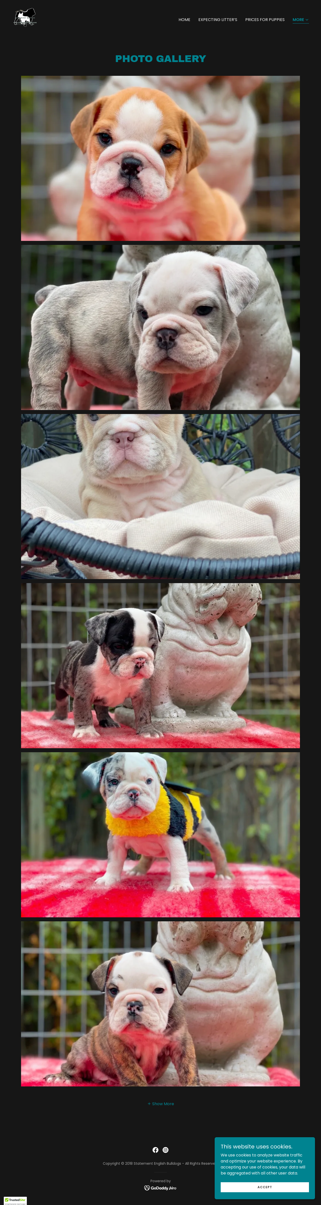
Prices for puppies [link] (265, 20)
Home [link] (184, 20)
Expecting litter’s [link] (217, 20)
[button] (301, 20)
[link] (25, 19)
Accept (265, 1187)
